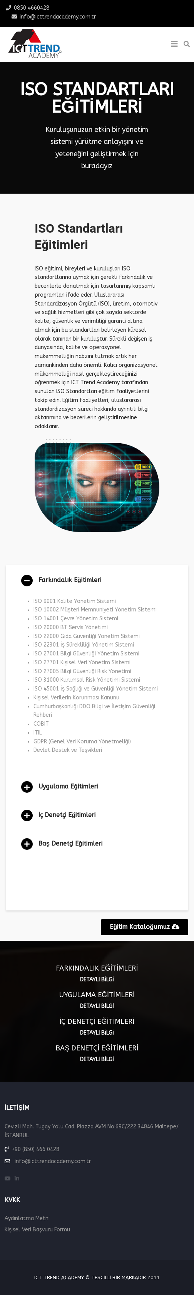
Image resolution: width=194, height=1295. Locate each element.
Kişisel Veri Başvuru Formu (37, 1229)
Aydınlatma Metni (27, 1218)
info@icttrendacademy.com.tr (58, 17)
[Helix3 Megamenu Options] (174, 44)
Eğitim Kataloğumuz (144, 926)
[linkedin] (17, 1178)
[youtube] (8, 1178)
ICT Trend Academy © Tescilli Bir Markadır (90, 1277)
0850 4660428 (31, 8)
